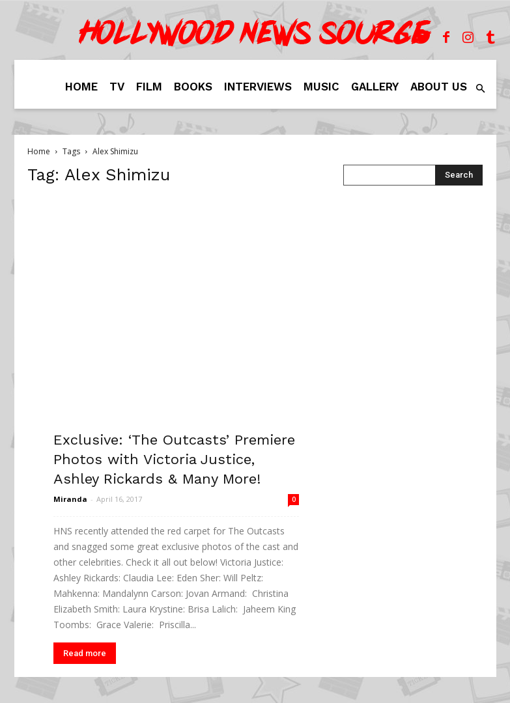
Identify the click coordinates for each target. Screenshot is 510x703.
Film (149, 86)
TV (116, 86)
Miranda (70, 499)
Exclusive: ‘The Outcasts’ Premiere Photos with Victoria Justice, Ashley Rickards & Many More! (174, 459)
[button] (480, 89)
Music (321, 86)
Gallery (375, 86)
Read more (84, 653)
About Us (438, 86)
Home (81, 86)
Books (193, 86)
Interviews (258, 86)
